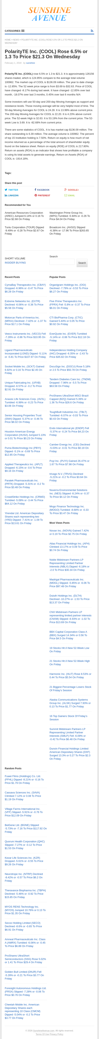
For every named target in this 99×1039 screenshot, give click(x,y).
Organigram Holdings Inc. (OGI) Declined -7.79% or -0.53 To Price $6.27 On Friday (69, 288)
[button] (14, 31)
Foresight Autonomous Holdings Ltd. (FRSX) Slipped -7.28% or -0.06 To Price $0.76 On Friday (26, 991)
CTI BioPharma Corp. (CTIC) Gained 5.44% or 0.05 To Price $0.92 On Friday (67, 321)
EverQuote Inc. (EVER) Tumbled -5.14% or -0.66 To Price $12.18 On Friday (70, 337)
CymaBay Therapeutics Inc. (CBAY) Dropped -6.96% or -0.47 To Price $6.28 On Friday (25, 288)
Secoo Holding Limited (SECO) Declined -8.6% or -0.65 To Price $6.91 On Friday (23, 926)
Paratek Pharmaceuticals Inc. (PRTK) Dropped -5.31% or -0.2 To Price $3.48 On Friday (25, 484)
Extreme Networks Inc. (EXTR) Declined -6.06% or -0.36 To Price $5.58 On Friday (24, 304)
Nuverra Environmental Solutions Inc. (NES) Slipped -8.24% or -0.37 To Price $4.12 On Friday (69, 493)
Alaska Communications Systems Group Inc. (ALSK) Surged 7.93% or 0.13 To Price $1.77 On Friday (70, 703)
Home (8, 40)
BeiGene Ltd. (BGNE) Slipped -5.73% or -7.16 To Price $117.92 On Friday (26, 828)
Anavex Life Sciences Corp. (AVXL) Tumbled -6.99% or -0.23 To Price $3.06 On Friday (25, 402)
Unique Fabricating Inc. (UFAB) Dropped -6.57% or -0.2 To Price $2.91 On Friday (23, 386)
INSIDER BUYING (15, 262)
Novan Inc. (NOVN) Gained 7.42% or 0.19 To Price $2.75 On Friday (69, 532)
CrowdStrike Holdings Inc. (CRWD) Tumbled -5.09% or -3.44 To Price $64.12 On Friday (25, 500)
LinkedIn (11, 195)
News (16, 40)
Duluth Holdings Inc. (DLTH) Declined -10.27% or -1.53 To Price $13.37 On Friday (69, 599)
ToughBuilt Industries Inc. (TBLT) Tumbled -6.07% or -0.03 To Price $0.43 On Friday (69, 415)
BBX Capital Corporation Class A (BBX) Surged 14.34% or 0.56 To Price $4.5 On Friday (68, 635)
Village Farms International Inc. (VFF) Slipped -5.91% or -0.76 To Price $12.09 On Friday (24, 812)
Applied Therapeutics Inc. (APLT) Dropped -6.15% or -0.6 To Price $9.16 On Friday (24, 468)
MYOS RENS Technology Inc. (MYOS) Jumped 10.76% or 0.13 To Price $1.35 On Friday (25, 910)
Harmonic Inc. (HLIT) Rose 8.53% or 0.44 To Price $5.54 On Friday (70, 675)
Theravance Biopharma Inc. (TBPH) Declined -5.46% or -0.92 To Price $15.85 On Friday (25, 894)
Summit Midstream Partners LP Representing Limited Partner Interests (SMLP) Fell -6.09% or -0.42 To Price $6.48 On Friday (68, 734)
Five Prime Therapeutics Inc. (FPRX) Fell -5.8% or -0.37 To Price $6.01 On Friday (70, 304)
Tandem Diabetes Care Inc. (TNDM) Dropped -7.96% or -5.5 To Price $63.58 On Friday (70, 383)
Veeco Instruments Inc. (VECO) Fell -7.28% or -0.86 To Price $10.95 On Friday (25, 337)
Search (54, 256)
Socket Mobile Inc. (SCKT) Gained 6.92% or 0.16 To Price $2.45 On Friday (24, 370)
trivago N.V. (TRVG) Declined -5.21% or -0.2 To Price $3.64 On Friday (68, 477)
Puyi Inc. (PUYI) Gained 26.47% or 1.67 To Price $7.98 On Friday (69, 462)
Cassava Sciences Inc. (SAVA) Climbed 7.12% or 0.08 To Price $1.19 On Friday (23, 796)
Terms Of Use (42, 1034)
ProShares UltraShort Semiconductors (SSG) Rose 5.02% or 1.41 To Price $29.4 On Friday (25, 959)
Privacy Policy (56, 1034)
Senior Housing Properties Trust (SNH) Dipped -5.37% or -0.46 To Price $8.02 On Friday (24, 419)
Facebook (42, 189)
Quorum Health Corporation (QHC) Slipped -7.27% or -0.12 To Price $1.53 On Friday (25, 845)
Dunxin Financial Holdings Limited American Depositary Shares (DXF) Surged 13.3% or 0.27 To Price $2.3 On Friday (70, 753)
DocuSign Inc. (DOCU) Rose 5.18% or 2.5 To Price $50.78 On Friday (70, 368)
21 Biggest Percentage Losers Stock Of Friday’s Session (70, 688)
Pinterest (42, 195)
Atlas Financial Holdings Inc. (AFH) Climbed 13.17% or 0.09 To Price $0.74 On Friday (70, 547)
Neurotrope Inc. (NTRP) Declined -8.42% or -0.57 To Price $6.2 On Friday (24, 877)
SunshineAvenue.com (43, 1030)
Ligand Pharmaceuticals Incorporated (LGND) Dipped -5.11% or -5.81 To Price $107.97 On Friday (26, 353)
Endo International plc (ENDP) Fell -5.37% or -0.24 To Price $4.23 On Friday (69, 431)
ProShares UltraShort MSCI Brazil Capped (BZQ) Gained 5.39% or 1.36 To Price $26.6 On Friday (69, 399)
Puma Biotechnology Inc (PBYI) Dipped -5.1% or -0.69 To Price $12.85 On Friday (23, 451)
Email (69, 195)
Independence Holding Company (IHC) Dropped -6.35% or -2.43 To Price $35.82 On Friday (69, 353)
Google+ (71, 189)
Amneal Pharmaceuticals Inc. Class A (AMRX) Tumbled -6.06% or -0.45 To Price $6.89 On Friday (25, 943)
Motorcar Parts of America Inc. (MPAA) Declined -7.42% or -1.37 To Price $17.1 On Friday (25, 321)
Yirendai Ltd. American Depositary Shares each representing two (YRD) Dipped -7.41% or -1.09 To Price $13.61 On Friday (24, 518)
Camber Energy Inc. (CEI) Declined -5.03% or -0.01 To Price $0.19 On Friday (70, 448)
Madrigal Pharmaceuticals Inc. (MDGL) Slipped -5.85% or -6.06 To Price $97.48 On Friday (70, 583)
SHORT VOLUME (15, 258)
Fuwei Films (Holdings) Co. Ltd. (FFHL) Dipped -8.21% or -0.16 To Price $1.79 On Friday (24, 779)
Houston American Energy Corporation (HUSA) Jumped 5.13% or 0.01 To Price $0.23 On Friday (25, 435)
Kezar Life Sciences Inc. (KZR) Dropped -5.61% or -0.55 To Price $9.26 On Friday (24, 861)
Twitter (11, 189)
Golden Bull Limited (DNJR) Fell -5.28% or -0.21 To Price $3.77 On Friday (24, 975)
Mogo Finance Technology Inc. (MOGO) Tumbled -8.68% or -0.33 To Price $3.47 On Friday (69, 510)
